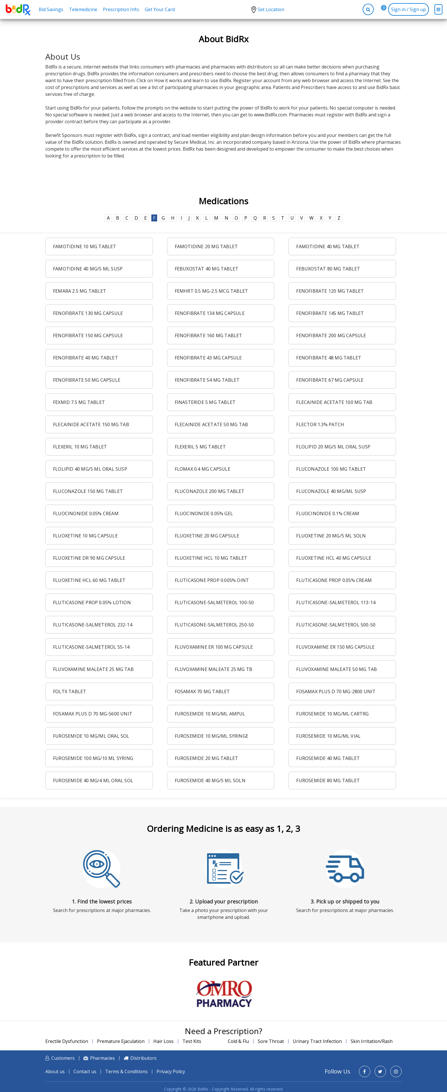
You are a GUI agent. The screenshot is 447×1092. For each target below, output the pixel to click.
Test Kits (191, 1041)
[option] (223, 994)
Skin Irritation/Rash (372, 1041)
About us (55, 1071)
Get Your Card (160, 9)
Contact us (85, 1071)
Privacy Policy (171, 1071)
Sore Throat (271, 1041)
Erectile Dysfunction (66, 1041)
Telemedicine (83, 9)
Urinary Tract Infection (317, 1041)
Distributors (143, 1058)
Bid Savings (51, 9)
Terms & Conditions (126, 1071)
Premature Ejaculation (121, 1041)
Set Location (271, 9)
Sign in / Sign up (408, 9)
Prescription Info (121, 9)
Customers (63, 1058)
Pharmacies (102, 1058)
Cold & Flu (238, 1041)
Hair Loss (163, 1041)
